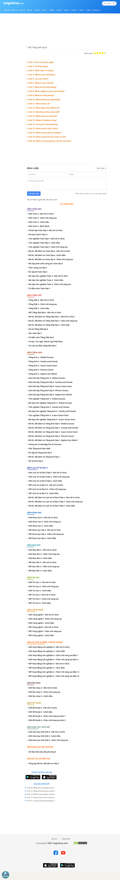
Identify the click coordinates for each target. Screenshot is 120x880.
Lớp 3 (74, 10)
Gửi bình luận (34, 194)
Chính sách (66, 839)
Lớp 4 (66, 10)
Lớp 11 (14, 10)
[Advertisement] (67, 151)
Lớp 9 (29, 10)
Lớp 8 (37, 10)
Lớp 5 (59, 10)
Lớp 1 (89, 10)
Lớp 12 (7, 10)
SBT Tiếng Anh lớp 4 (37, 47)
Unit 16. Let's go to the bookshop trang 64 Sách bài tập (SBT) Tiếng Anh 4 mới (41, 801)
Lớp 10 (22, 10)
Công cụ (96, 10)
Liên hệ (54, 839)
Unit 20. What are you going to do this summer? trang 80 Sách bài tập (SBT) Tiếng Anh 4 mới (41, 788)
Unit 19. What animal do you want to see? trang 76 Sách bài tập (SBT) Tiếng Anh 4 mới (41, 791)
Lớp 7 (44, 10)
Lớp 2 (81, 10)
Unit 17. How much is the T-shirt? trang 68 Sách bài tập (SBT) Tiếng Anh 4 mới (41, 797)
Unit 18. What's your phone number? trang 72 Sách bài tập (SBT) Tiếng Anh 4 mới (41, 794)
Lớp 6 (51, 10)
